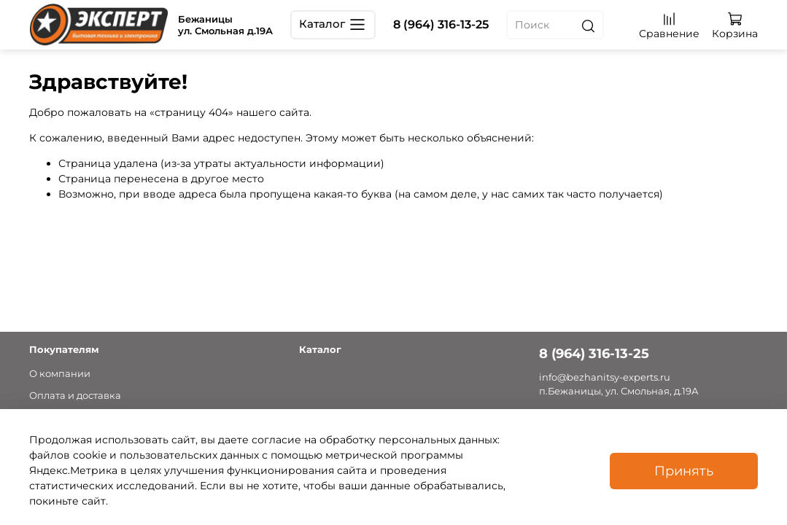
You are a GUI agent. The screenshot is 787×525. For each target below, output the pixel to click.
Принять (683, 470)
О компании (59, 373)
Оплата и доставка (75, 395)
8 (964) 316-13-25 (441, 24)
